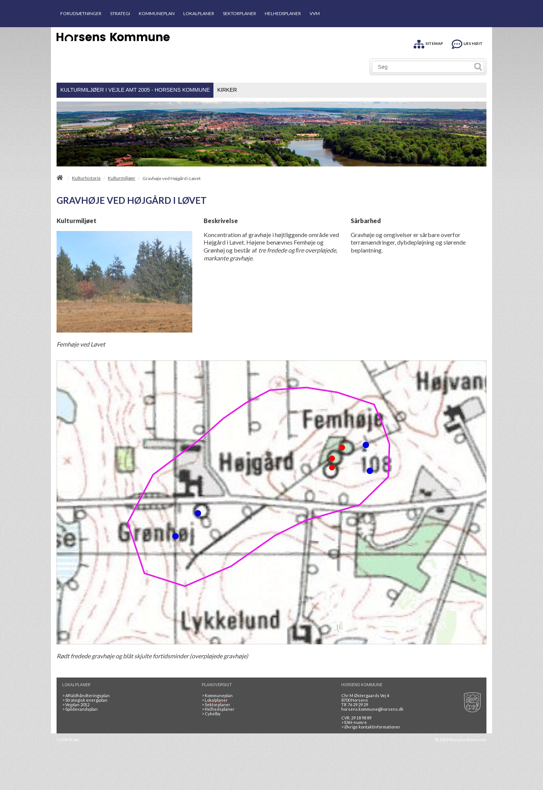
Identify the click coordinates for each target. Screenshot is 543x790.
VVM (315, 13)
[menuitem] (135, 90)
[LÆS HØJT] (467, 42)
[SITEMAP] (428, 42)
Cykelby (211, 713)
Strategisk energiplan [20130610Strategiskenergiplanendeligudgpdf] (84, 700)
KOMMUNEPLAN (157, 13)
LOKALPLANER (198, 13)
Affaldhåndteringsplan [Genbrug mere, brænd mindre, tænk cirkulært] (86, 695)
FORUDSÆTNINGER (80, 13)
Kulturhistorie (86, 178)
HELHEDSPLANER (283, 13)
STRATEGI (120, 13)
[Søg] (422, 67)
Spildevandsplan (80, 709)
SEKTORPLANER (239, 13)
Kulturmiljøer (121, 178)
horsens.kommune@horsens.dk (372, 709)
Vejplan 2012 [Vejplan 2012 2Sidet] (75, 704)
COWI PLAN (68, 739)
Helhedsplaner (218, 709)
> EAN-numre (354, 722)
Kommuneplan (217, 695)
